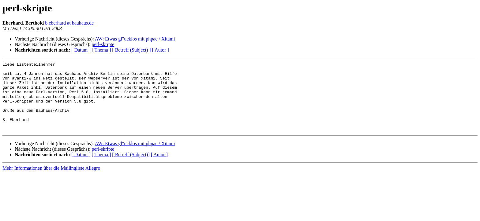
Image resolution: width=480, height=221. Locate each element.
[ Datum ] (80, 49)
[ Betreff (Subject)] (130, 168)
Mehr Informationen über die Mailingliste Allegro (51, 181)
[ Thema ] (101, 49)
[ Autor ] (160, 49)
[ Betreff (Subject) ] (131, 49)
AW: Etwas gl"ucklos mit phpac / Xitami (135, 38)
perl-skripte (103, 44)
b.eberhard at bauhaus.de (69, 22)
